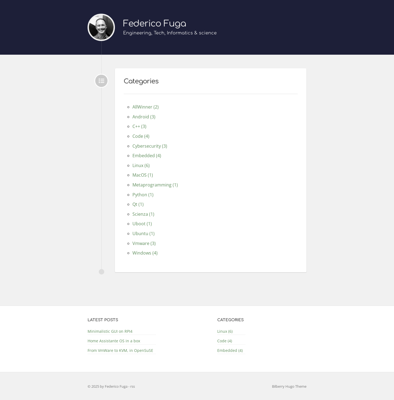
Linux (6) (141, 165)
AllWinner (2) (145, 107)
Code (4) (140, 136)
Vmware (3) (144, 243)
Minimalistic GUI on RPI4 (110, 331)
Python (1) (142, 195)
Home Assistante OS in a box (114, 340)
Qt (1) (138, 204)
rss (132, 386)
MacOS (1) (142, 175)
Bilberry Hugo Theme (289, 386)
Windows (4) (145, 253)
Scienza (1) (143, 214)
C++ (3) (139, 126)
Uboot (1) (142, 224)
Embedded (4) (146, 156)
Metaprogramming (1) (155, 185)
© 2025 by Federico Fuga (108, 386)
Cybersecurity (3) (149, 146)
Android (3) (143, 117)
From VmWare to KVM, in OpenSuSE (120, 350)
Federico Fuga (154, 24)
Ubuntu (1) (143, 233)
